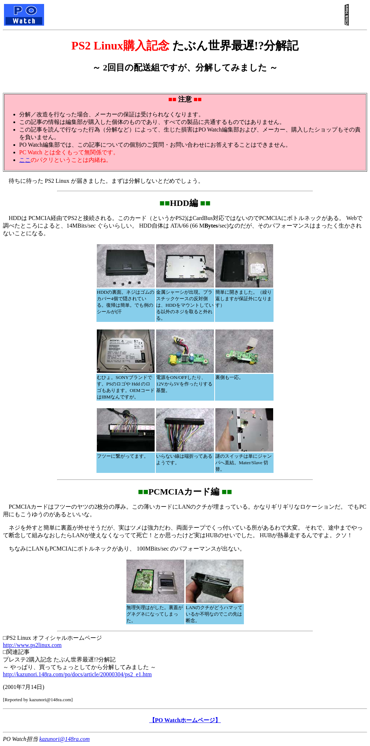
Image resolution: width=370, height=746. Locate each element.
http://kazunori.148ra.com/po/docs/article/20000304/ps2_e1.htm (77, 674)
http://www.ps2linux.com (32, 645)
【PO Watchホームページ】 (185, 720)
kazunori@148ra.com (64, 739)
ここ (25, 160)
